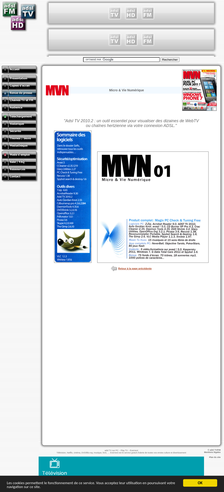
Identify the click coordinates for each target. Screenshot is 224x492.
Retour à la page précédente (131, 268)
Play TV (124, 450)
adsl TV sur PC (111, 450)
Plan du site (216, 457)
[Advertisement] (131, 28)
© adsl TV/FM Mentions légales (214, 451)
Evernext (134, 450)
